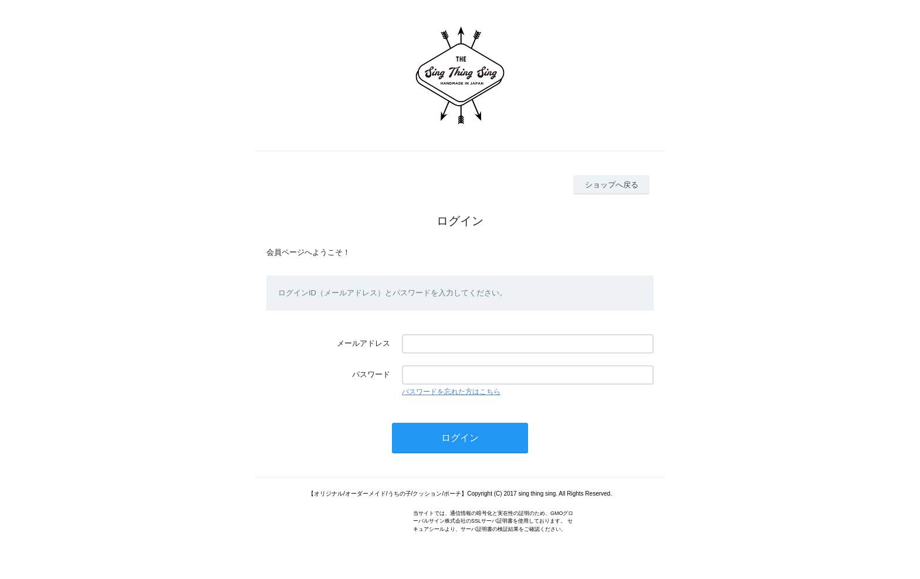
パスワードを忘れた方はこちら (451, 392)
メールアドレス (363, 343)
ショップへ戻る (611, 184)
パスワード (371, 374)
